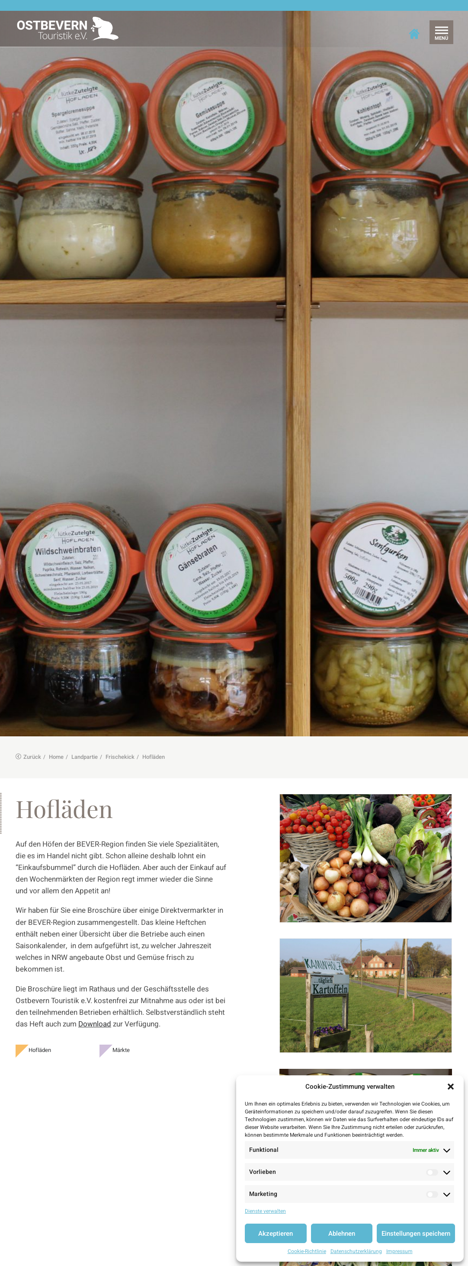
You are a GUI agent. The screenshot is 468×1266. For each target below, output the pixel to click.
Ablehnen (341, 1233)
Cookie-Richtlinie (307, 1251)
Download (94, 1014)
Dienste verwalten (265, 1211)
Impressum (399, 1251)
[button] (450, 1086)
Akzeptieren (275, 1233)
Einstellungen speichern (415, 1233)
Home (56, 747)
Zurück (28, 747)
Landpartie (84, 747)
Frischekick (120, 747)
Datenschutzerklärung (356, 1251)
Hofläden (40, 1040)
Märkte (121, 1040)
